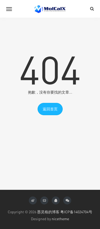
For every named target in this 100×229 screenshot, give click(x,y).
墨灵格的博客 (48, 212)
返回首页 (50, 109)
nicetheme (60, 218)
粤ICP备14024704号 (76, 212)
